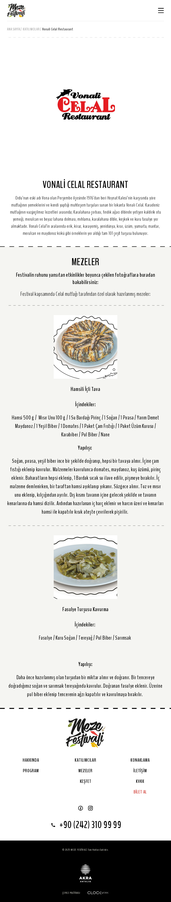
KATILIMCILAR (31, 29)
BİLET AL (140, 792)
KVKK (140, 781)
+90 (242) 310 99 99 (85, 825)
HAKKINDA (31, 760)
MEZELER (85, 771)
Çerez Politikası (71, 893)
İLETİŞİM (140, 771)
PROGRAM (31, 771)
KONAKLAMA (140, 760)
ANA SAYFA (13, 29)
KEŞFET (85, 781)
